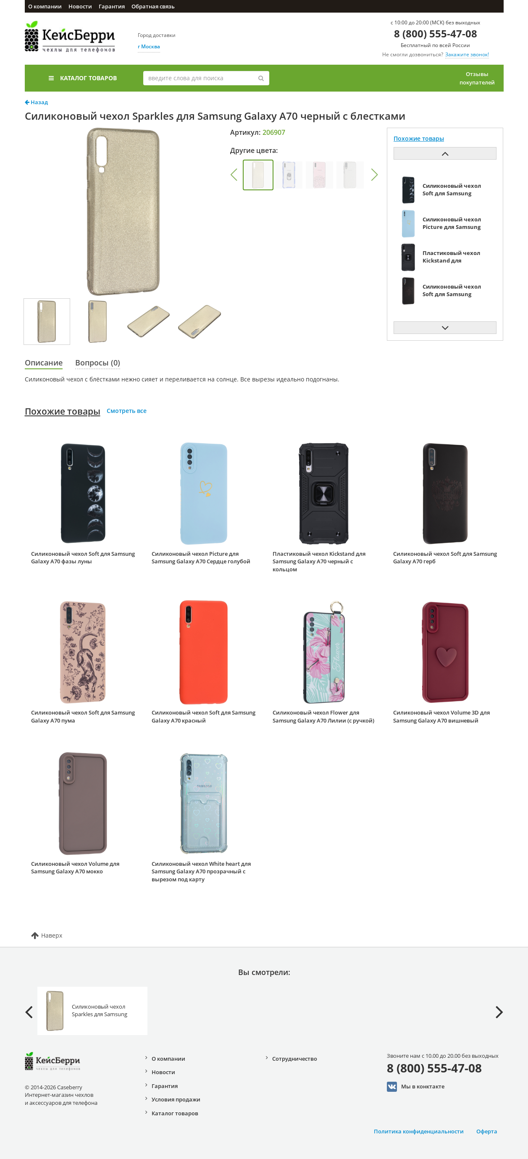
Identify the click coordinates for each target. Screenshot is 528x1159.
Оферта (486, 1131)
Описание (44, 362)
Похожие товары (62, 411)
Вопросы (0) (97, 362)
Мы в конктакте (415, 1087)
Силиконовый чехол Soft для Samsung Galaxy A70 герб (445, 557)
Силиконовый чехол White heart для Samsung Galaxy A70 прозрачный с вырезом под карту (201, 871)
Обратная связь (153, 6)
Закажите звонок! (467, 54)
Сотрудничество (294, 1058)
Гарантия (112, 6)
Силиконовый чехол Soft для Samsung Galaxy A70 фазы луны (83, 557)
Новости (80, 6)
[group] (258, 175)
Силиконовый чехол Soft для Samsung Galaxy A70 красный (203, 716)
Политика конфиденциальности (419, 1131)
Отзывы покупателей (477, 78)
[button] (234, 174)
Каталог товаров (83, 78)
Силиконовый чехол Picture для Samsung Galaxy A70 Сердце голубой (201, 557)
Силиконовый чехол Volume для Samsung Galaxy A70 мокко (75, 867)
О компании (45, 6)
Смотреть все (127, 411)
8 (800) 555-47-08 (435, 33)
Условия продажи (176, 1099)
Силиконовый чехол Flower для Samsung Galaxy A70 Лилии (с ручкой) (323, 716)
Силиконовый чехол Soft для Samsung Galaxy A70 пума (83, 716)
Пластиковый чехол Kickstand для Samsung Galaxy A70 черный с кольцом (319, 561)
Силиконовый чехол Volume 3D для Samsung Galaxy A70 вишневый (441, 716)
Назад (36, 102)
